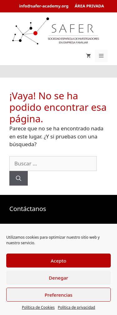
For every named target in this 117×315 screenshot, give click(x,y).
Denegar (58, 278)
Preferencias (58, 295)
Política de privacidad (76, 307)
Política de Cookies (38, 307)
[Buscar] (18, 178)
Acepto (58, 261)
